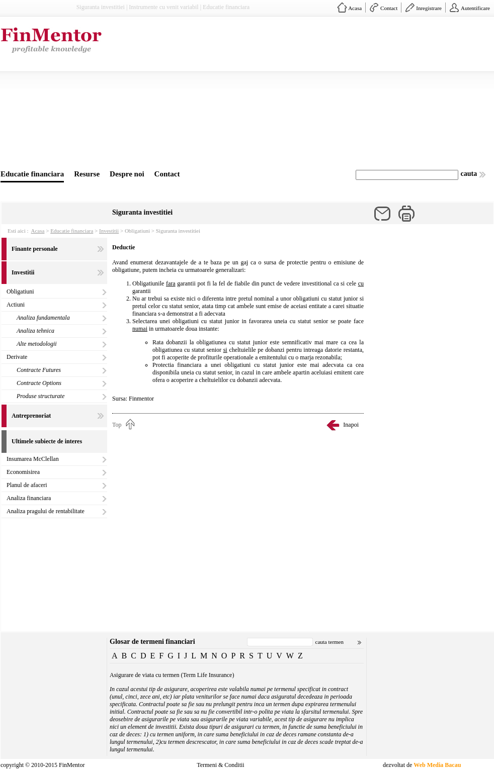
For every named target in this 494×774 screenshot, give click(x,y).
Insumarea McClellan (33, 458)
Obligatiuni (20, 291)
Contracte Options (39, 382)
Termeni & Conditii (220, 764)
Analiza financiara (29, 498)
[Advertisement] (278, 94)
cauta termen (329, 642)
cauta (469, 173)
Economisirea (23, 471)
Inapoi (351, 424)
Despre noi (127, 174)
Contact (388, 8)
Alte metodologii (37, 343)
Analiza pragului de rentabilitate (46, 511)
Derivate (17, 356)
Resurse (87, 174)
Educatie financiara (32, 174)
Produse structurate (40, 396)
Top (117, 424)
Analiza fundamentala (43, 317)
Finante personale (35, 248)
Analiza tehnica (35, 330)
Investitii (109, 231)
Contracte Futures (39, 369)
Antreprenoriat (31, 415)
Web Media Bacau (437, 764)
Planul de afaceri (27, 485)
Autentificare (475, 8)
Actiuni (16, 304)
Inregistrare (429, 8)
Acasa (355, 8)
